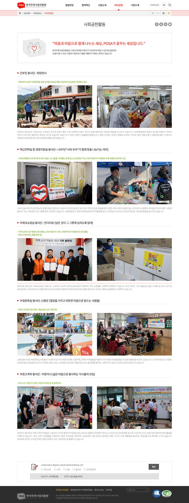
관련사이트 (131, 490)
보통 (68, 469)
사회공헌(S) (37, 13)
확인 (154, 466)
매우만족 (47, 469)
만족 (58, 469)
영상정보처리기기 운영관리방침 (81, 490)
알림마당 (69, 5)
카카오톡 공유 (170, 24)
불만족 (78, 469)
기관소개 (135, 5)
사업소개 (102, 5)
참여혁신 (86, 5)
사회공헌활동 (48, 13)
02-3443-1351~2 (101, 495)
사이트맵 (108, 490)
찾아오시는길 (99, 490)
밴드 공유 (165, 24)
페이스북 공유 (157, 24)
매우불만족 (91, 469)
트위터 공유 (161, 24)
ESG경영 (118, 5)
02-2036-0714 (76, 476)
